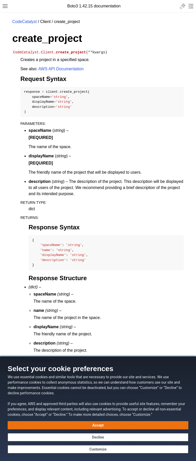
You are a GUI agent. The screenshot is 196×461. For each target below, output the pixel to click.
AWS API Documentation (60, 69)
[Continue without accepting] (98, 437)
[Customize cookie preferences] (98, 449)
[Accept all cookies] (98, 425)
